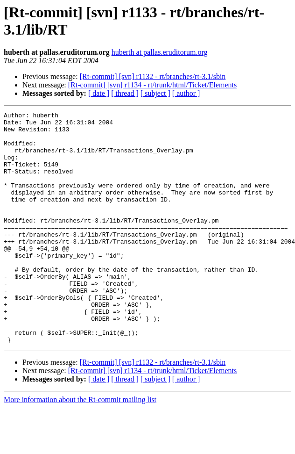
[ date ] (98, 93)
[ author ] (186, 93)
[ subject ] (155, 93)
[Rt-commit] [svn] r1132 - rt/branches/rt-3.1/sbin (153, 76)
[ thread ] (125, 93)
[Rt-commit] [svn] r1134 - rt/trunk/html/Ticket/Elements (152, 85)
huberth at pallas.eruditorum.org (160, 52)
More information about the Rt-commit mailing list (80, 446)
